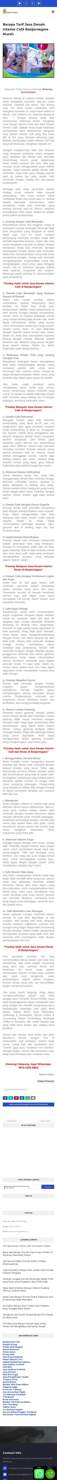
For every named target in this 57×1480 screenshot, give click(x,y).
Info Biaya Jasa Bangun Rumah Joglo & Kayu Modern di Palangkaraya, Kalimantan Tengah (25, 1325)
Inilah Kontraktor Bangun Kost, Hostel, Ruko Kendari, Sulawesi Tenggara (28, 1271)
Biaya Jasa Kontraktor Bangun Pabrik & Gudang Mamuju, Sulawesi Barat (26, 1289)
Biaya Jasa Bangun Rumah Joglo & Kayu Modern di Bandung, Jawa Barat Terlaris (28, 1253)
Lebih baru (12, 1121)
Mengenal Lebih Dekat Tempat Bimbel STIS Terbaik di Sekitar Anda (28, 1316)
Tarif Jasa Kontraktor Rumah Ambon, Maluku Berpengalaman (24, 1262)
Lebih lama (45, 1121)
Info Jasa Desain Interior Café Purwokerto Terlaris (26, 1246)
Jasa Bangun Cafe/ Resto (15, 1089)
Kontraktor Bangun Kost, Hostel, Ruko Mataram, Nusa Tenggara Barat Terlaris (26, 1307)
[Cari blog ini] (16, 1187)
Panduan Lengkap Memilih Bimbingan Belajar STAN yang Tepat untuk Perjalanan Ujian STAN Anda (28, 1280)
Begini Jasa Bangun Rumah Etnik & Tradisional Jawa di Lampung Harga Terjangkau (28, 1298)
